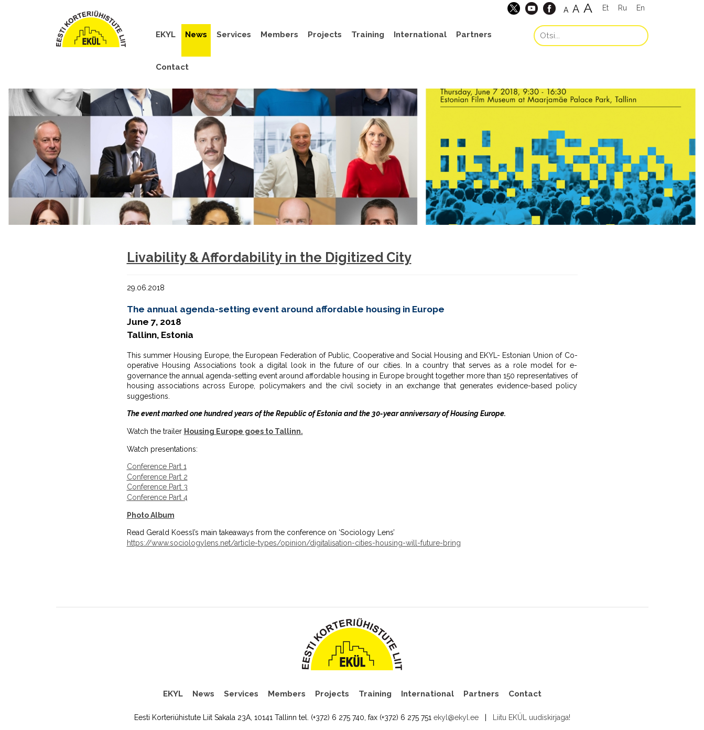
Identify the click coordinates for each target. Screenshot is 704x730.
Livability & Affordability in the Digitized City (269, 257)
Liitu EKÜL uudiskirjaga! (531, 717)
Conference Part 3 (157, 487)
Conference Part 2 (157, 477)
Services (233, 34)
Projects (325, 34)
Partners (474, 34)
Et (605, 8)
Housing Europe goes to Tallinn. (243, 431)
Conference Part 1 (157, 466)
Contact (172, 67)
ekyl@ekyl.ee (456, 717)
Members (279, 34)
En (640, 8)
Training (367, 34)
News (196, 34)
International (420, 34)
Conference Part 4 (157, 497)
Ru (622, 8)
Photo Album (151, 515)
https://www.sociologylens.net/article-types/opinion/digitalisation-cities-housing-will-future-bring (294, 543)
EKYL (166, 34)
